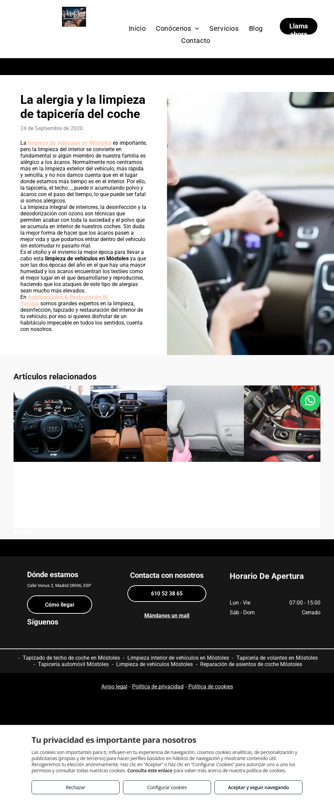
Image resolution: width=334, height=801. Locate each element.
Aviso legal (114, 686)
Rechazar (75, 787)
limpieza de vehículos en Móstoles (69, 143)
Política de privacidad (158, 686)
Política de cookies (210, 686)
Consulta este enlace (149, 770)
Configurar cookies (167, 787)
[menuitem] (137, 28)
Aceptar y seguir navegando (258, 787)
